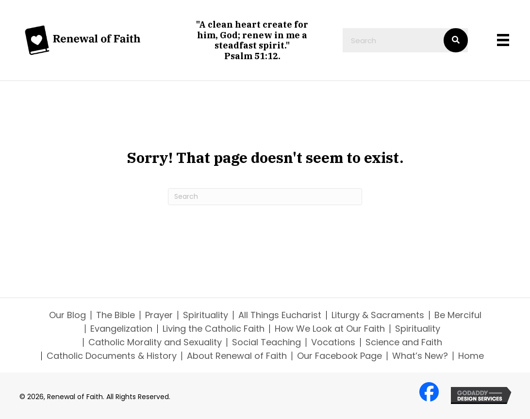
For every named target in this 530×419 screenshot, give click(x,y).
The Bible (115, 315)
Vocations (333, 342)
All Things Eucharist (279, 315)
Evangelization (121, 328)
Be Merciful (457, 315)
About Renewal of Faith (237, 356)
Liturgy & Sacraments (377, 315)
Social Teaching (266, 342)
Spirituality (205, 315)
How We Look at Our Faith (330, 328)
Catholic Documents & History (112, 356)
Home (471, 356)
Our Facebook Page (339, 356)
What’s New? (420, 356)
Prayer (159, 315)
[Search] (265, 196)
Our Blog (67, 315)
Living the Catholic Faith (214, 328)
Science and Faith (403, 342)
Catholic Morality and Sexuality (155, 342)
